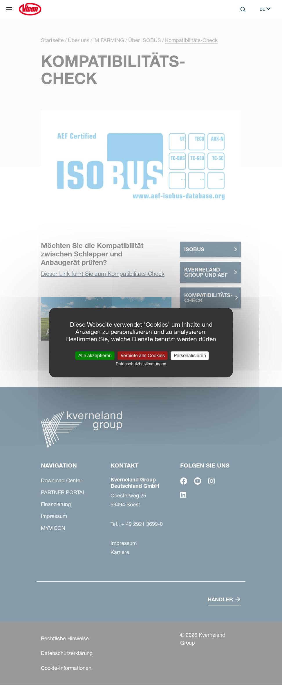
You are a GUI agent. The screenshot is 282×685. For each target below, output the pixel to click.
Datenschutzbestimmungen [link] (141, 363)
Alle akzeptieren (95, 355)
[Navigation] (9, 9)
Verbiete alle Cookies (143, 355)
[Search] (243, 9)
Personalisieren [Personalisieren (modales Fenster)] (190, 355)
